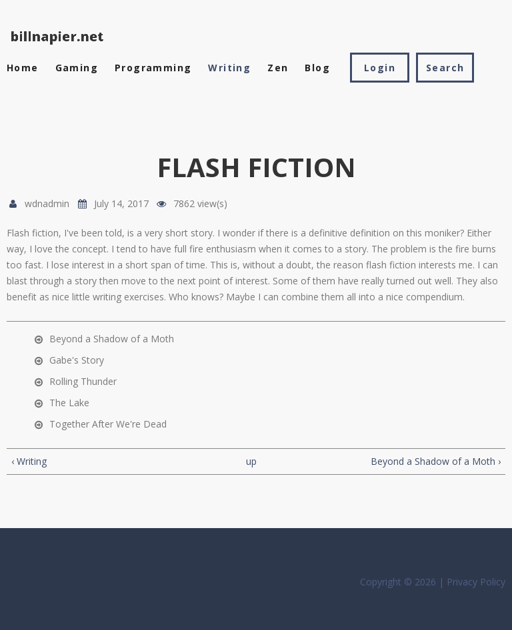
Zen (277, 67)
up (251, 461)
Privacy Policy (476, 581)
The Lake (69, 402)
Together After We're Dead (108, 424)
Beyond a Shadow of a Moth (111, 338)
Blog (317, 67)
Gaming (76, 67)
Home (23, 67)
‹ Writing (29, 461)
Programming (153, 67)
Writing (229, 67)
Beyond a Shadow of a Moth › (436, 461)
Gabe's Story (76, 360)
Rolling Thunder (83, 381)
